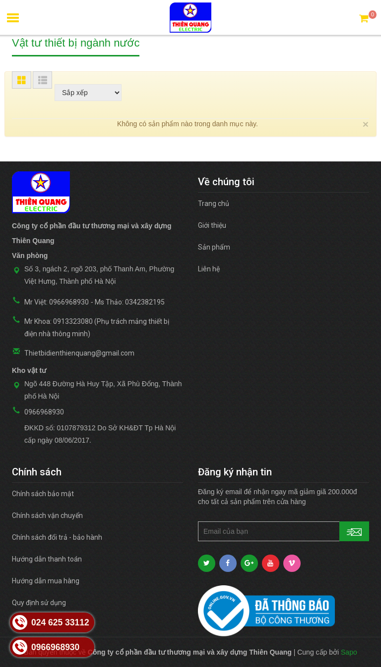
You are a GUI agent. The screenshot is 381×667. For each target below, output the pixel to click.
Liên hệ (209, 269)
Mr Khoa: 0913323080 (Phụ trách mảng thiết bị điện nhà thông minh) (96, 327)
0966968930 (44, 412)
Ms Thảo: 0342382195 (130, 302)
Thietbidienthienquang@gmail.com (79, 353)
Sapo (349, 652)
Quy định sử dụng (39, 603)
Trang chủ (213, 203)
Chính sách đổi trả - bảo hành (57, 537)
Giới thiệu (212, 225)
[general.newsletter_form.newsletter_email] (283, 531)
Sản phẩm (214, 247)
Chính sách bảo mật (43, 494)
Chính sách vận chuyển (47, 515)
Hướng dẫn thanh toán (47, 559)
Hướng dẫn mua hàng (45, 581)
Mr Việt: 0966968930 (56, 302)
